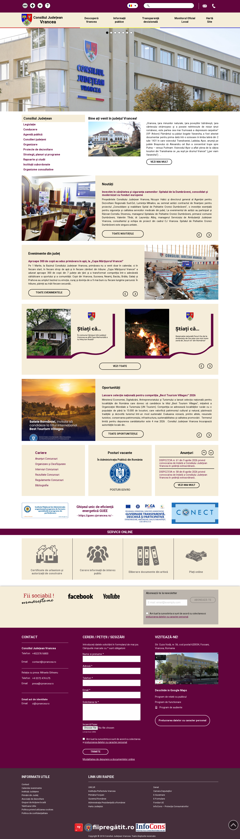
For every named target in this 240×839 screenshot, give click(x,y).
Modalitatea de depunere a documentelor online (109, 759)
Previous (199, 234)
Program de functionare (168, 702)
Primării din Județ (30, 795)
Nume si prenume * (93, 654)
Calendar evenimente (32, 788)
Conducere (30, 129)
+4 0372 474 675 (41, 678)
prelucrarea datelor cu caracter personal (167, 616)
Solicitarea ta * (91, 702)
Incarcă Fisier (90, 724)
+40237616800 (40, 653)
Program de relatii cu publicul (170, 696)
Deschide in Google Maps (171, 690)
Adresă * (87, 666)
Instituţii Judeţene (30, 791)
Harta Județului (95, 806)
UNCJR (91, 787)
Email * (86, 690)
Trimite (95, 751)
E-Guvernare (159, 795)
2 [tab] (111, 33)
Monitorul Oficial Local (184, 20)
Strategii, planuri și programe (41, 154)
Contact (25, 784)
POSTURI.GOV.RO (120, 489)
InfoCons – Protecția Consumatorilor (170, 806)
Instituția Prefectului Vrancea (102, 791)
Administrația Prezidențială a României (106, 802)
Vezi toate (120, 366)
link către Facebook (80, 596)
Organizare (30, 144)
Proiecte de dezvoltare (38, 149)
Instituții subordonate (36, 164)
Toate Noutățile (123, 233)
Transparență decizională (150, 20)
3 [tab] (115, 33)
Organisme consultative (38, 169)
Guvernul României (97, 798)
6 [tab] (127, 33)
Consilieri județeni (34, 139)
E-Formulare (159, 798)
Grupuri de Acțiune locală (34, 802)
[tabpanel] (120, 69)
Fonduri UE (158, 802)
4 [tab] (119, 33)
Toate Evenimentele (49, 292)
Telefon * (88, 678)
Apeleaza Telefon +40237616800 (214, 6)
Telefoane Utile (29, 806)
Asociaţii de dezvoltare (33, 799)
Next (209, 234)
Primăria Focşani (96, 795)
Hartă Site (209, 20)
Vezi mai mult (159, 161)
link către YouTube (111, 596)
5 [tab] (123, 33)
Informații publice (119, 20)
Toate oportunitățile (123, 433)
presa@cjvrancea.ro (43, 683)
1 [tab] (107, 33)
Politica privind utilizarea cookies (37, 809)
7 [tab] (131, 33)
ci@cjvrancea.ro (41, 703)
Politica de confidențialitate (35, 813)
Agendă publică (32, 134)
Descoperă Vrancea (91, 20)
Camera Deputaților (162, 791)
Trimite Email (205, 6)
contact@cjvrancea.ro (44, 662)
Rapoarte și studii (34, 159)
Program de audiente (171, 707)
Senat (156, 787)
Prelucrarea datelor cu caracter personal (182, 720)
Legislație (29, 124)
